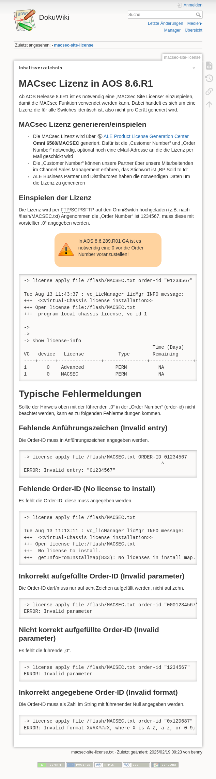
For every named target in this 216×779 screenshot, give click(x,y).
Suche (199, 14)
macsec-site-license (74, 45)
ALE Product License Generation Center (146, 136)
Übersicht (193, 30)
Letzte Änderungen (165, 23)
